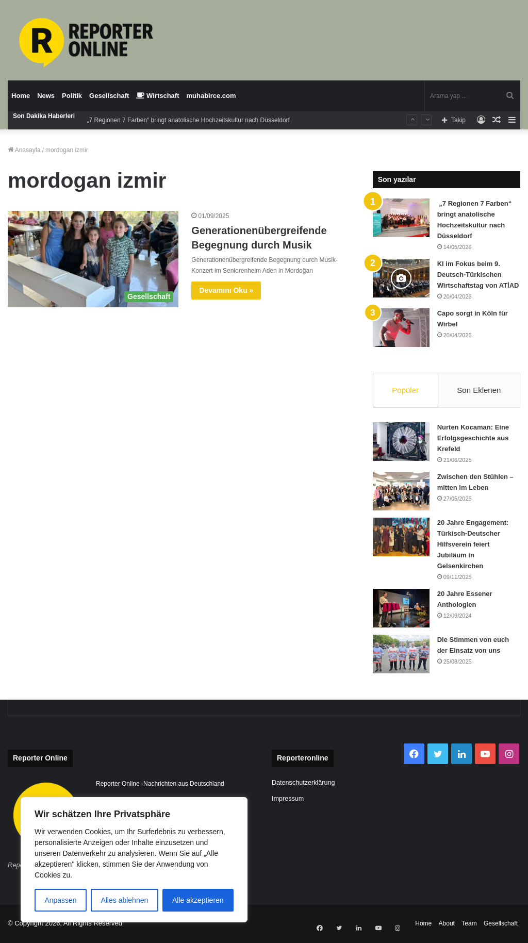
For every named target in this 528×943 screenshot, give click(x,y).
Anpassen (60, 900)
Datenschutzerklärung (303, 783)
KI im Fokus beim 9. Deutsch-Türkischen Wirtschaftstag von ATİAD (478, 274)
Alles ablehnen (124, 900)
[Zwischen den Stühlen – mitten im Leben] (401, 492)
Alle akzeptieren (198, 900)
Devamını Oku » (226, 290)
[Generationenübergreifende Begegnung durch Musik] (93, 259)
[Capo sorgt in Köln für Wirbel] (401, 327)
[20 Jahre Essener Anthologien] (401, 609)
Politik (72, 96)
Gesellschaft (109, 96)
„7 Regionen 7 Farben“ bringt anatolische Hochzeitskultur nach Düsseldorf (187, 120)
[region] (134, 859)
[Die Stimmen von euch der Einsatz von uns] (401, 655)
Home (20, 96)
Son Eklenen (479, 390)
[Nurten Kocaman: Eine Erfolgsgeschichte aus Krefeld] (401, 442)
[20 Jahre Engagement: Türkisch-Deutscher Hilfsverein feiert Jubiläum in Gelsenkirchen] (401, 538)
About (447, 924)
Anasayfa (24, 150)
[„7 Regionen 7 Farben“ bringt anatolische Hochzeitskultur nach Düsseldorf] (401, 217)
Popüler (405, 390)
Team (468, 924)
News (46, 96)
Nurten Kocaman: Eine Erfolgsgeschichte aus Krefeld (473, 439)
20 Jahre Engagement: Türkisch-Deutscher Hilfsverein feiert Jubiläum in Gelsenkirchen (473, 545)
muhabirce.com (211, 96)
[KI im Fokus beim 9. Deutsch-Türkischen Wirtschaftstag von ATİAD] (401, 278)
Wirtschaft (157, 96)
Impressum (288, 799)
